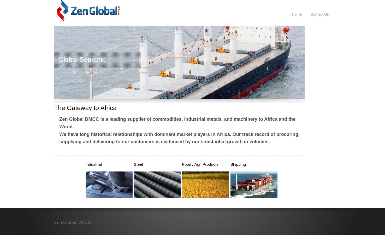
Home (297, 14)
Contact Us (320, 14)
